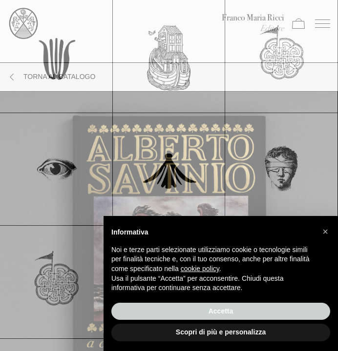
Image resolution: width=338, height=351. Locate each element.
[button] (325, 231)
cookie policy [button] (200, 269)
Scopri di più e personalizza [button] (221, 332)
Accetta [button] (221, 311)
